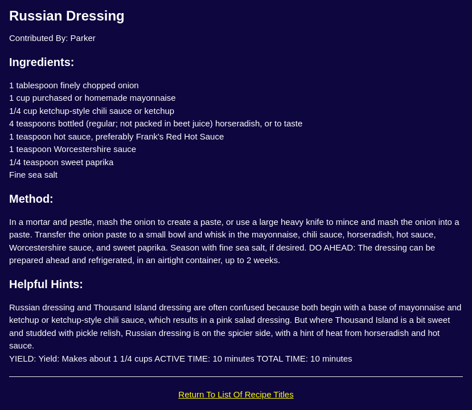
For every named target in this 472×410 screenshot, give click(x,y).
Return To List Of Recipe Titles (235, 394)
